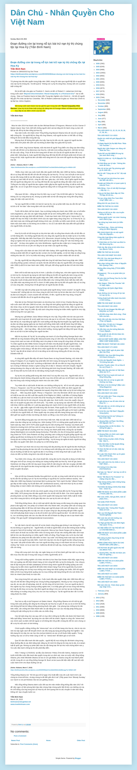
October (101, 106)
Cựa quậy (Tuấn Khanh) (106, 502)
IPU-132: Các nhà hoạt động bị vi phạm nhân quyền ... (109, 259)
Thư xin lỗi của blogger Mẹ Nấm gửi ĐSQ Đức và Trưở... (110, 310)
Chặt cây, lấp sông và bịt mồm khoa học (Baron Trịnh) (110, 248)
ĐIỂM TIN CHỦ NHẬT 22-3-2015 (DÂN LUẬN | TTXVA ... (111, 570)
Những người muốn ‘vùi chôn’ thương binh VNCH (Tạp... (111, 218)
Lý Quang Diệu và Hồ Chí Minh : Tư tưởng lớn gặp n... (110, 427)
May (99, 122)
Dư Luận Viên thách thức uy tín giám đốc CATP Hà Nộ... (111, 455)
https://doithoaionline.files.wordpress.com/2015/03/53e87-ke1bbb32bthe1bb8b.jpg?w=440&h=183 (43, 167)
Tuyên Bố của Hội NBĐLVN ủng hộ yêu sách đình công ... (110, 154)
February (101, 591)
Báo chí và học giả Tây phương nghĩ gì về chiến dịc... (111, 169)
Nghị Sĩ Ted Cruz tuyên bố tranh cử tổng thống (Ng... (110, 376)
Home (48, 740)
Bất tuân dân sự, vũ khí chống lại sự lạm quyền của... (111, 407)
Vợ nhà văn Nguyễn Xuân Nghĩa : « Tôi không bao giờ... (110, 361)
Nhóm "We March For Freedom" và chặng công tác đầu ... (110, 478)
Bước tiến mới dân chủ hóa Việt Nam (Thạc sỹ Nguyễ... (111, 320)
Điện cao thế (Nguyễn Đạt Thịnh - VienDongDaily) (110, 514)
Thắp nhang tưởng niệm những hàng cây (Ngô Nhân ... (111, 483)
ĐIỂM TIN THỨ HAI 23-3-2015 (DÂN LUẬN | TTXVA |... (110, 562)
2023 (98, 73)
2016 (98, 94)
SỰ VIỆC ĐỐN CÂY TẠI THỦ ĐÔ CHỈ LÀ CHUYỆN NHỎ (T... (110, 529)
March (100, 128)
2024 (98, 70)
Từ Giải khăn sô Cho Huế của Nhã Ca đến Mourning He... (111, 243)
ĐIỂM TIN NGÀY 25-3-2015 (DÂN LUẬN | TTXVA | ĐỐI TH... (111, 493)
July (99, 115)
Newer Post (15, 740)
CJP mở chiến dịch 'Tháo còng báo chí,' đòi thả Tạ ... (110, 397)
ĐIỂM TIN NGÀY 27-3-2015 (107, 390)
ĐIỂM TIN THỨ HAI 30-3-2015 (108, 252)
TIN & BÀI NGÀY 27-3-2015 (107, 347)
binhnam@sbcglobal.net (21, 702)
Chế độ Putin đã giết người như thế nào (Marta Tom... (110, 549)
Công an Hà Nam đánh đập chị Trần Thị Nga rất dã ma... (110, 194)
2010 (98, 610)
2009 (98, 613)
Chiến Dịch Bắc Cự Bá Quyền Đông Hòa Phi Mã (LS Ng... (110, 445)
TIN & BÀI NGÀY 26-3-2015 (107, 393)
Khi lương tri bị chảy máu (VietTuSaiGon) (107, 468)
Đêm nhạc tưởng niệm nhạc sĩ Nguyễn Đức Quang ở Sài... (111, 264)
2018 (98, 88)
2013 (98, 601)
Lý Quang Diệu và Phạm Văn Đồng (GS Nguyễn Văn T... (110, 422)
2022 (98, 76)
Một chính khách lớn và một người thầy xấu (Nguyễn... (110, 233)
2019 (98, 85)
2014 (98, 598)
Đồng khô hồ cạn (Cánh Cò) (107, 203)
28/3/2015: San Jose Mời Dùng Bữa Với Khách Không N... (110, 356)
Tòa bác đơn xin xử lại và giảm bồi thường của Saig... (110, 381)
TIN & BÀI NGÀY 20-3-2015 (107, 582)
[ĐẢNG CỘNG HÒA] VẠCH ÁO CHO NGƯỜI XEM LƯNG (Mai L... (110, 544)
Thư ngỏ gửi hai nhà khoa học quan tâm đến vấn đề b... (110, 179)
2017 (98, 91)
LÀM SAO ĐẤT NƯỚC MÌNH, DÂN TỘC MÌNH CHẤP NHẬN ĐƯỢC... (111, 340)
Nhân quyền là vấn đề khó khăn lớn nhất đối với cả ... (110, 335)
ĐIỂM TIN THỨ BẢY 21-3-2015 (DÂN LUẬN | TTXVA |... (110, 578)
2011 (98, 607)
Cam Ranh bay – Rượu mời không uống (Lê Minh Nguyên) (110, 228)
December (102, 100)
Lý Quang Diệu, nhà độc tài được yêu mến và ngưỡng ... (111, 554)
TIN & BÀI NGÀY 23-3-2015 (107, 558)
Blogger (78, 758)
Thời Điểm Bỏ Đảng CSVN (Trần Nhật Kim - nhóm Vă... (111, 488)
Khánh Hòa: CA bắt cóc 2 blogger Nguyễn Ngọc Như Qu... (110, 325)
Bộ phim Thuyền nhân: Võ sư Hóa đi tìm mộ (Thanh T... (111, 366)
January (101, 594)
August (101, 112)
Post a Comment (20, 736)
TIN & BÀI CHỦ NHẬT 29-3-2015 (109, 255)
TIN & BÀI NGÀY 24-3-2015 (107, 505)
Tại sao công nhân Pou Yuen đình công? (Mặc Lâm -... (110, 199)
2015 (98, 97)
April (100, 125)
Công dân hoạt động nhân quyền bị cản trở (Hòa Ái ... (110, 238)
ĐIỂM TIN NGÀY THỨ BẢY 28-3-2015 (110, 344)
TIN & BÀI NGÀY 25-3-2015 (107, 459)
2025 (98, 67)
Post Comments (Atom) (29, 744)
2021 (98, 79)
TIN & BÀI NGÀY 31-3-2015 (107, 135)
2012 (98, 604)
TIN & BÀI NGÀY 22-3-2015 (107, 566)
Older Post (81, 740)
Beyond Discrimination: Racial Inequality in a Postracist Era (49, 94)
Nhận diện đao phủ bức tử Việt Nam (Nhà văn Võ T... (110, 371)
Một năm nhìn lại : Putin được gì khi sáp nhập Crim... (110, 586)
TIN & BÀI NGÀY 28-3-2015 (107, 306)
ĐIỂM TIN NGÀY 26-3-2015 (107, 431)
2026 (98, 64)
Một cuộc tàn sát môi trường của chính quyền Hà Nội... (109, 519)
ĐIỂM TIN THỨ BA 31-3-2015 (108, 206)
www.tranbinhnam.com (20, 704)
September (102, 109)
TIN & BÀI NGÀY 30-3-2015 (107, 209)
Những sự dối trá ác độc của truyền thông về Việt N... (110, 213)
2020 (98, 82)
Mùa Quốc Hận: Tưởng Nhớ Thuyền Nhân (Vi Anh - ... (110, 509)
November (102, 103)
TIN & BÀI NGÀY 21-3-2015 (107, 574)
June (100, 119)
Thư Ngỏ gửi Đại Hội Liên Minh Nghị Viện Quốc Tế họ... (111, 524)
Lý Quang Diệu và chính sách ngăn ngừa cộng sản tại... (110, 435)
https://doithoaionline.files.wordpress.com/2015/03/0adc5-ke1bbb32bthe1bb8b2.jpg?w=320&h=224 (43, 670)
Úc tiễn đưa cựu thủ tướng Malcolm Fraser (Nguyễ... (110, 330)
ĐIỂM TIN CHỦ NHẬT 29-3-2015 (109, 303)
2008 (98, 616)
